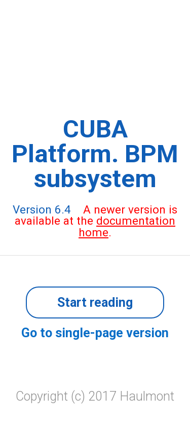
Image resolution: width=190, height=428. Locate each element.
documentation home (127, 226)
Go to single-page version (95, 333)
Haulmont (147, 396)
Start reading (95, 302)
